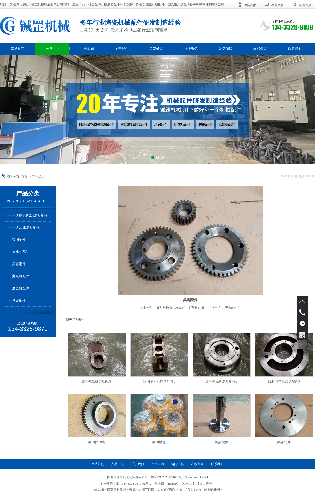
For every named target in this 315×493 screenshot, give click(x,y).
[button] (152, 157)
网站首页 (17, 49)
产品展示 (38, 176)
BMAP (172, 483)
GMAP (187, 483)
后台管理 (205, 483)
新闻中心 (177, 464)
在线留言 (260, 49)
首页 (24, 176)
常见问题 (225, 49)
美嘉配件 (19, 264)
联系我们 (295, 49)
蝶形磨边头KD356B (163, 307)
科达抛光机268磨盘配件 (30, 215)
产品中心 (52, 49)
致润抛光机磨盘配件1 (159, 381)
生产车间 (87, 49)
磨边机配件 (20, 288)
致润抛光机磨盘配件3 (284, 381)
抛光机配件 (20, 276)
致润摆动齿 (96, 442)
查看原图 (198, 307)
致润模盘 (159, 442)
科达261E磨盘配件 (26, 227)
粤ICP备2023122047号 (166, 477)
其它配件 (19, 300)
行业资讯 (191, 49)
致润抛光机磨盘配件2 (221, 381)
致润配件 (19, 240)
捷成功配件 (20, 252)
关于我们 (121, 49)
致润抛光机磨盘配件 (96, 381)
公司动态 (156, 49)
